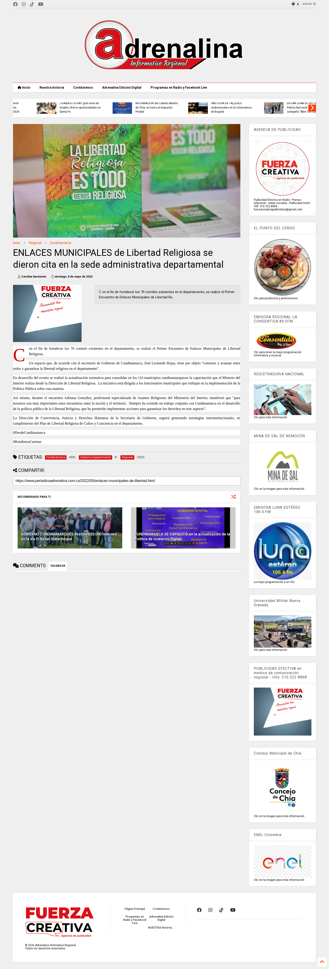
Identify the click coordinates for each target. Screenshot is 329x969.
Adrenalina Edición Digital (121, 87)
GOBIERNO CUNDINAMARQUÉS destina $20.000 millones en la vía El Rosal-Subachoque (69, 536)
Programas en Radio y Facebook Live (179, 87)
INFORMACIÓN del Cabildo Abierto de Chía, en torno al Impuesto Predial (247, 107)
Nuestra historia (52, 87)
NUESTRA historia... (161, 927)
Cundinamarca (60, 243)
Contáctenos (83, 87)
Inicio (24, 87)
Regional (35, 243)
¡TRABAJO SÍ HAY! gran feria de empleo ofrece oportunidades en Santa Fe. (171, 107)
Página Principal (135, 909)
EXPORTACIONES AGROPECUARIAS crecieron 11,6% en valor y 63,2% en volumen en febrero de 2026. (93, 105)
